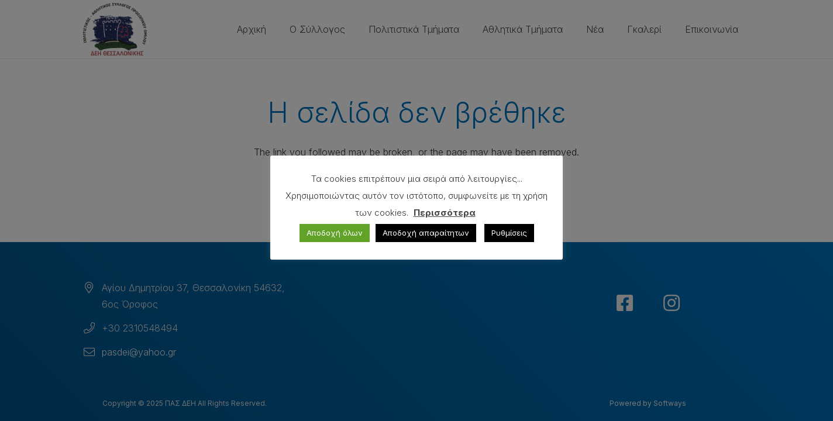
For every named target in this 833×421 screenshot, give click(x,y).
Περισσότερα (445, 212)
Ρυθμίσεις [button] (509, 232)
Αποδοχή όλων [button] (335, 232)
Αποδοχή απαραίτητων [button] (426, 232)
